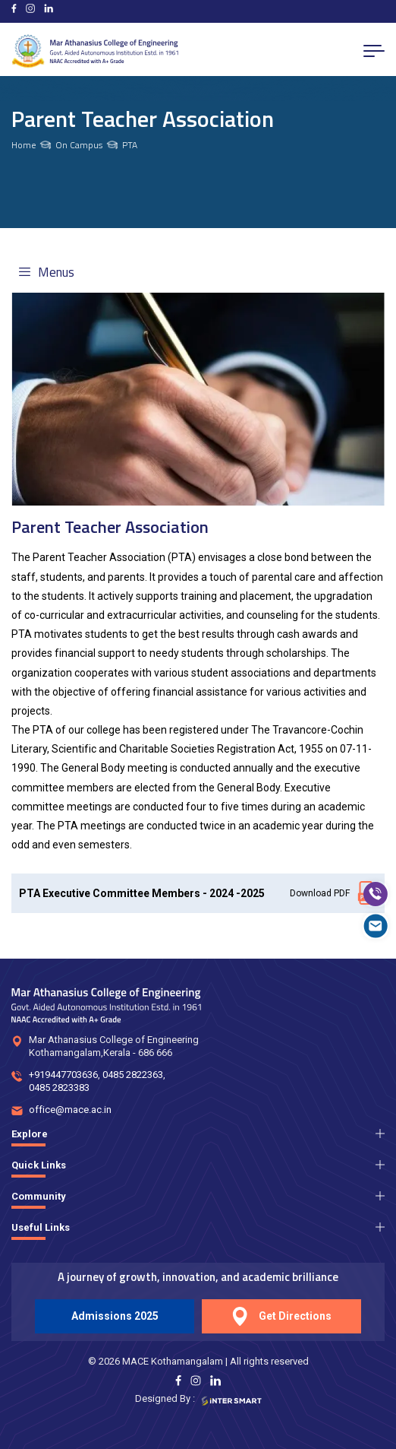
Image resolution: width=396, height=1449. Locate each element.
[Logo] (94, 51)
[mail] (375, 926)
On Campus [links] (78, 145)
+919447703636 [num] (63, 1074)
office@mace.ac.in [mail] (70, 1109)
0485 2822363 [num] (132, 1074)
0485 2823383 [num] (59, 1087)
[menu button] (374, 51)
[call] (375, 894)
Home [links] (23, 145)
